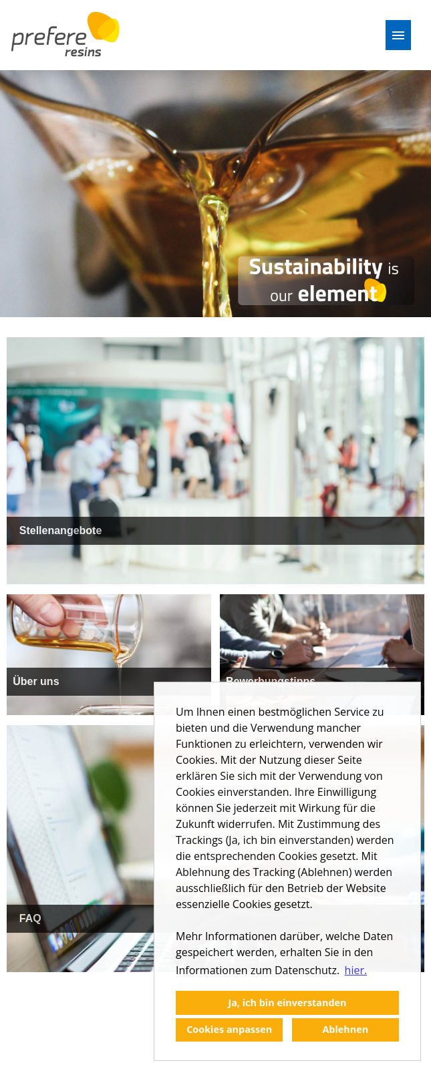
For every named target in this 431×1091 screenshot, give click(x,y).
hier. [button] (356, 970)
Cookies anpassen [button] (229, 1029)
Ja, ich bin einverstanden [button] (287, 1002)
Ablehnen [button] (345, 1029)
